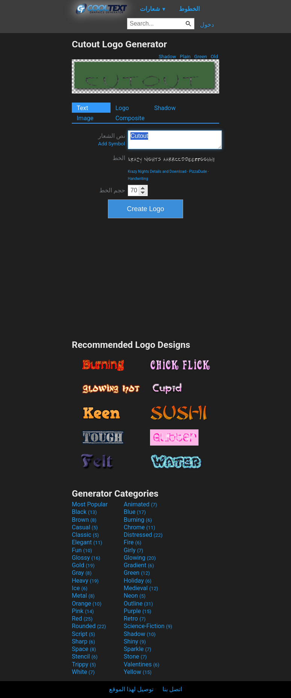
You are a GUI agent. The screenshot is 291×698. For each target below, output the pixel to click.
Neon (135, 595)
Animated (140, 504)
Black (84, 511)
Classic (85, 534)
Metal (83, 595)
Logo (122, 108)
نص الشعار (111, 139)
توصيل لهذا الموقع (131, 689)
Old (214, 56)
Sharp (83, 641)
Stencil (84, 656)
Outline (138, 603)
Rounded (89, 626)
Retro (135, 618)
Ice (79, 588)
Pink (83, 611)
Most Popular (90, 504)
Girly (133, 550)
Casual (85, 527)
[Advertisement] (36, 151)
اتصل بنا (172, 689)
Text (82, 108)
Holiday (138, 580)
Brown (84, 519)
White (83, 671)
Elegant (87, 542)
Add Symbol (111, 144)
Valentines (141, 664)
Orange (87, 603)
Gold (83, 565)
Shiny (135, 641)
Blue (135, 511)
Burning (138, 519)
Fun (82, 550)
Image (85, 118)
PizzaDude (198, 171)
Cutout (175, 139)
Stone (135, 656)
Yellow (138, 671)
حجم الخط (112, 190)
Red (82, 618)
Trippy (84, 664)
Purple (137, 611)
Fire (132, 542)
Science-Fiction (148, 626)
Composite (130, 118)
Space (84, 649)
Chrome (139, 527)
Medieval (141, 588)
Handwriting (138, 179)
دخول (207, 24)
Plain (185, 56)
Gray (81, 572)
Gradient (139, 565)
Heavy (85, 580)
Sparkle (137, 649)
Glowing (140, 557)
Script (83, 634)
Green (200, 56)
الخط (118, 158)
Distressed (143, 534)
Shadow (167, 56)
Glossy (86, 557)
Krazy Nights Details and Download (157, 171)
